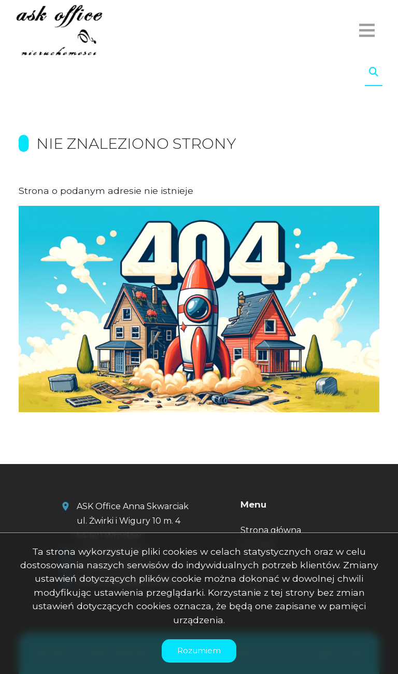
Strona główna (270, 530)
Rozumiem (199, 650)
